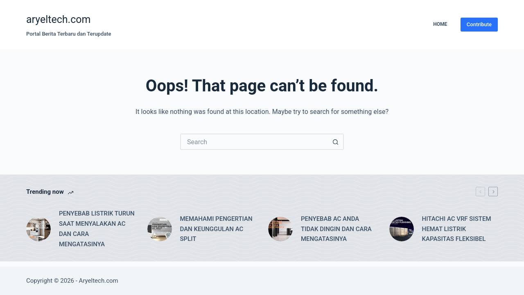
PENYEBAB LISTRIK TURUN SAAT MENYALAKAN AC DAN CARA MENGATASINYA (97, 228)
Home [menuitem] (440, 24)
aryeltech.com (58, 19)
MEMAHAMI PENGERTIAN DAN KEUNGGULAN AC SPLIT (216, 229)
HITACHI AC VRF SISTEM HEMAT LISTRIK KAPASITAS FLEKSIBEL (456, 229)
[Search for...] (254, 142)
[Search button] (336, 142)
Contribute (479, 24)
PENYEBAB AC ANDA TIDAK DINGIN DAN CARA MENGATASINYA (336, 229)
